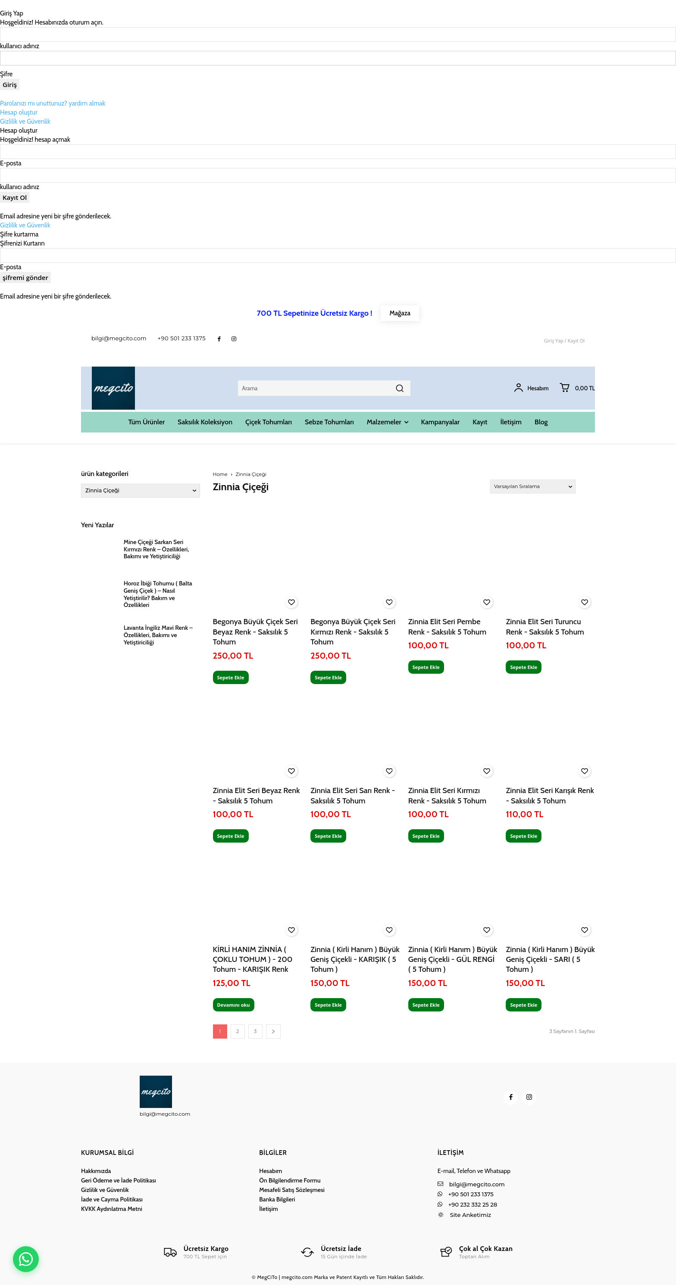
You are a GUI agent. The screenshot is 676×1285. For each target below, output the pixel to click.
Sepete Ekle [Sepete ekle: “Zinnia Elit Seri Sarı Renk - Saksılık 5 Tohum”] (328, 836)
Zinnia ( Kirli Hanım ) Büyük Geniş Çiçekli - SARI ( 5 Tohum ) (550, 959)
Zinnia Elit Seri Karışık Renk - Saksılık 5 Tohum (550, 795)
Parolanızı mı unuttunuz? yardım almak (52, 103)
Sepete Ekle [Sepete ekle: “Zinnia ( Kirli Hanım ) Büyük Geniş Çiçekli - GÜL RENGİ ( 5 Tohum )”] (426, 1005)
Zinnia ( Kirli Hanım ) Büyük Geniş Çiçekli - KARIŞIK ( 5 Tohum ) (355, 959)
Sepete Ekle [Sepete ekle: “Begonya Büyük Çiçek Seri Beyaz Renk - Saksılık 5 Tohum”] (230, 677)
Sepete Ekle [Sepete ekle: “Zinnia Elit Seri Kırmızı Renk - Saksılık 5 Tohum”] (426, 836)
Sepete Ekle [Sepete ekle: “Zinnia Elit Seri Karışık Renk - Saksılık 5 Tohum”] (523, 836)
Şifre (6, 74)
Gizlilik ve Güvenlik (25, 121)
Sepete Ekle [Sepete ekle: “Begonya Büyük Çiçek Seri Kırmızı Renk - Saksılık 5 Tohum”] (328, 677)
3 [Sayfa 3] (255, 1031)
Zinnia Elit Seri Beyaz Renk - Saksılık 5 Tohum (256, 795)
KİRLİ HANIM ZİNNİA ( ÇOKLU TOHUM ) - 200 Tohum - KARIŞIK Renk (253, 959)
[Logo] (195, 1252)
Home (220, 474)
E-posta (11, 163)
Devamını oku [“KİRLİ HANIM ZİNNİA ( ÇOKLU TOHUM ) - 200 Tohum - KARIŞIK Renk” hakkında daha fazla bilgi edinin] (233, 1005)
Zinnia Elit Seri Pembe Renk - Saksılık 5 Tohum (447, 626)
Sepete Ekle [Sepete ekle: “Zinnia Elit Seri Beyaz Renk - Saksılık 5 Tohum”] (230, 836)
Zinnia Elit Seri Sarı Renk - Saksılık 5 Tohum (352, 795)
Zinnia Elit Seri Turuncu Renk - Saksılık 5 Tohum (545, 626)
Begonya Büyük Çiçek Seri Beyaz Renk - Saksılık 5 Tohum (255, 632)
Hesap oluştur (19, 112)
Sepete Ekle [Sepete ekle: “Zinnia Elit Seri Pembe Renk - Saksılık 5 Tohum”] (426, 667)
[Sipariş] (533, 486)
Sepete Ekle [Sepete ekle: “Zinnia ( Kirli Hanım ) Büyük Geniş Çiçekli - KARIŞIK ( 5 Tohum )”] (328, 1005)
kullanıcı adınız (19, 46)
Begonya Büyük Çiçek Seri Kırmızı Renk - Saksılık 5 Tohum (352, 632)
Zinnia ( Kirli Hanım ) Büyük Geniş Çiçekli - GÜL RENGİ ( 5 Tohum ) (453, 959)
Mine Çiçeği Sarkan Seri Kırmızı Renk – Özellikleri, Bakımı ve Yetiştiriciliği (156, 549)
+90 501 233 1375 (182, 338)
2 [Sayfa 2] (237, 1031)
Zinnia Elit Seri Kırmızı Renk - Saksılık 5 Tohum (447, 795)
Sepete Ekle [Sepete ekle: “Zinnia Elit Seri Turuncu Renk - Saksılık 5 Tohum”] (523, 667)
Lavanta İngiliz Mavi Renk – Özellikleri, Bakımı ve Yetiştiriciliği (158, 635)
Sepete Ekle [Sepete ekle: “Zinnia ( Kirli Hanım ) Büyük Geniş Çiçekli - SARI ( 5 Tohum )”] (523, 1005)
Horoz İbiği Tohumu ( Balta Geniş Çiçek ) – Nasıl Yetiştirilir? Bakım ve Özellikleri (158, 594)
